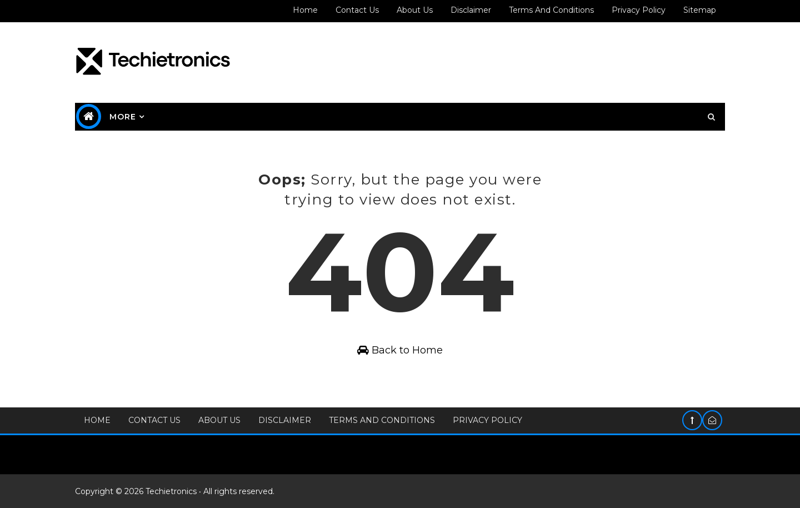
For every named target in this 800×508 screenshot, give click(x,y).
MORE (122, 117)
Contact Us (154, 420)
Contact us (357, 10)
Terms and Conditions (551, 10)
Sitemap (699, 10)
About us (415, 10)
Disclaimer (471, 10)
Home (305, 10)
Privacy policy (639, 10)
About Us (219, 420)
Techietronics (171, 491)
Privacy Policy (487, 420)
